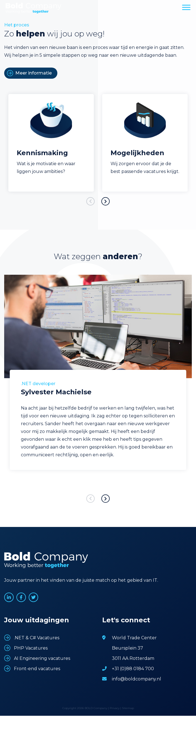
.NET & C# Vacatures (36, 637)
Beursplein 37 (127, 648)
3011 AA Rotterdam (133, 658)
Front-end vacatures (37, 668)
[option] (51, 142)
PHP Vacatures (31, 648)
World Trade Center (134, 637)
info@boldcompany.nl (136, 679)
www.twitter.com (33, 597)
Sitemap (128, 708)
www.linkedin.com (9, 597)
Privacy (114, 708)
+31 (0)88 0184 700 (133, 668)
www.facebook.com (21, 597)
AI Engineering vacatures (42, 658)
